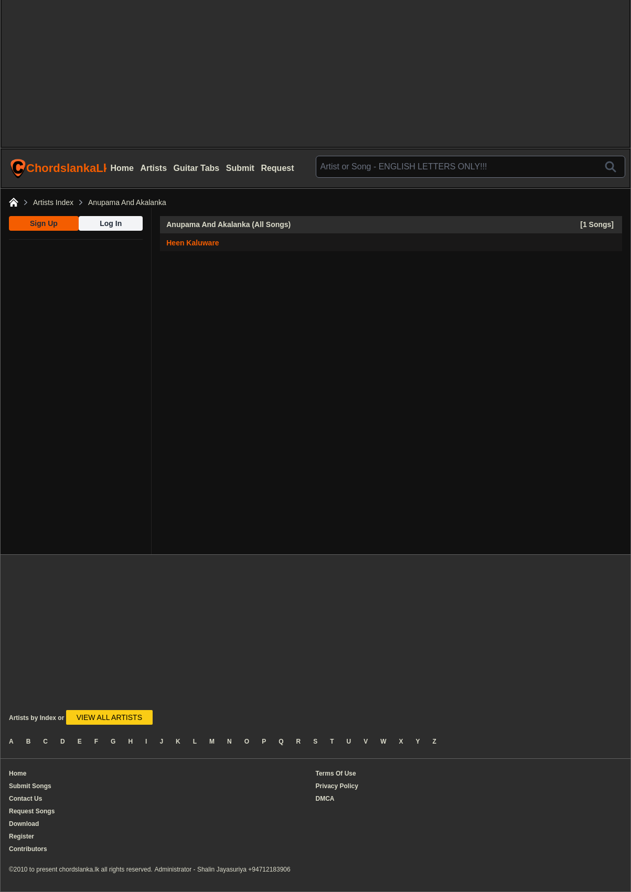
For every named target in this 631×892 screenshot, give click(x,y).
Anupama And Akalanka (127, 202)
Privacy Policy (337, 786)
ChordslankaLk (58, 168)
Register (21, 836)
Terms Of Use (336, 773)
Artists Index (53, 202)
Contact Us (25, 798)
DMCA (325, 798)
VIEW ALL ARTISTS (109, 717)
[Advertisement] (315, 73)
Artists (153, 168)
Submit (240, 168)
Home (122, 168)
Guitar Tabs (197, 168)
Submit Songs (30, 786)
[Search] (610, 166)
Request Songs (32, 811)
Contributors (28, 849)
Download (24, 823)
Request (277, 168)
